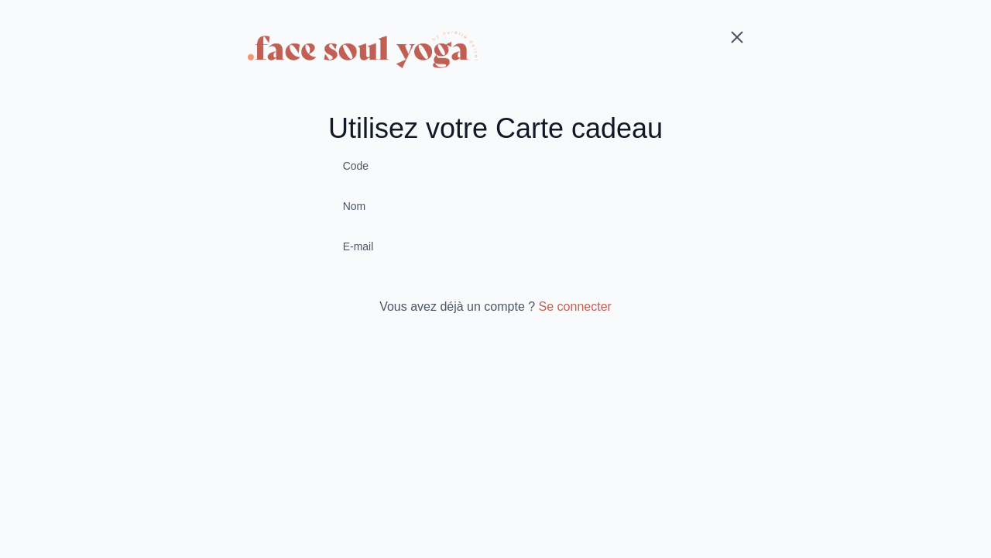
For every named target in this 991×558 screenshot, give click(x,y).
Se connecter (575, 306)
